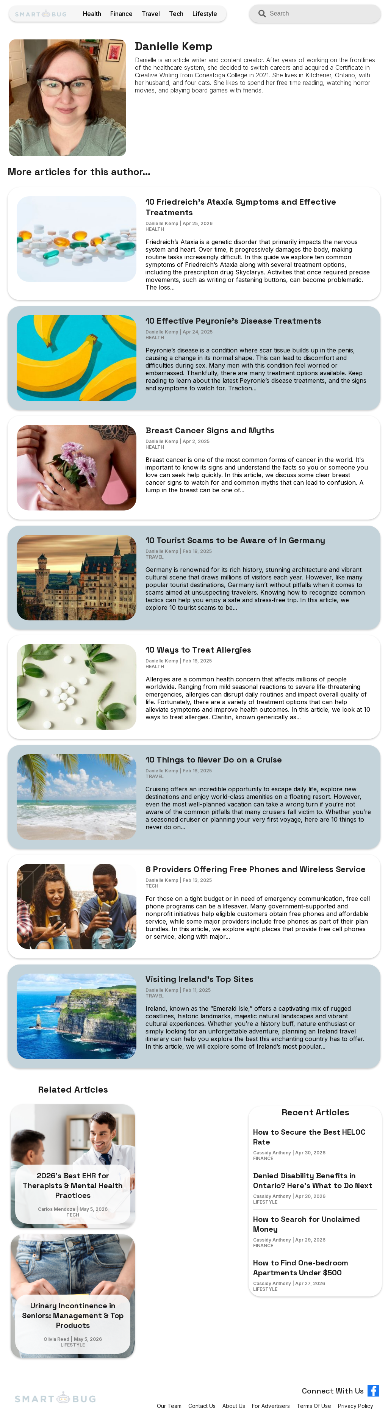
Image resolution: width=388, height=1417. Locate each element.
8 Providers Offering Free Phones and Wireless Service (256, 869)
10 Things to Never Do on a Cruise (214, 759)
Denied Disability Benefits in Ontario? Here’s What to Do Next (312, 1180)
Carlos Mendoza (56, 1209)
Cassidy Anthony (272, 1153)
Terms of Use (314, 1406)
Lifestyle (204, 13)
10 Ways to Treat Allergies (198, 649)
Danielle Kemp (162, 223)
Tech (176, 13)
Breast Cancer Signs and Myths (210, 430)
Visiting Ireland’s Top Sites (199, 979)
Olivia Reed (56, 1339)
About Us (233, 1406)
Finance (121, 13)
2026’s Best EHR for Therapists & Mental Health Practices (73, 1185)
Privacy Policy (355, 1406)
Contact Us (202, 1406)
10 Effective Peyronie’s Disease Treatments (233, 320)
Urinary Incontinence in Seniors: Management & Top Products (73, 1315)
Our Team (169, 1406)
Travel (151, 13)
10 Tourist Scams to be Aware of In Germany (235, 540)
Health (92, 13)
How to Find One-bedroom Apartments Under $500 (300, 1268)
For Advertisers (271, 1406)
